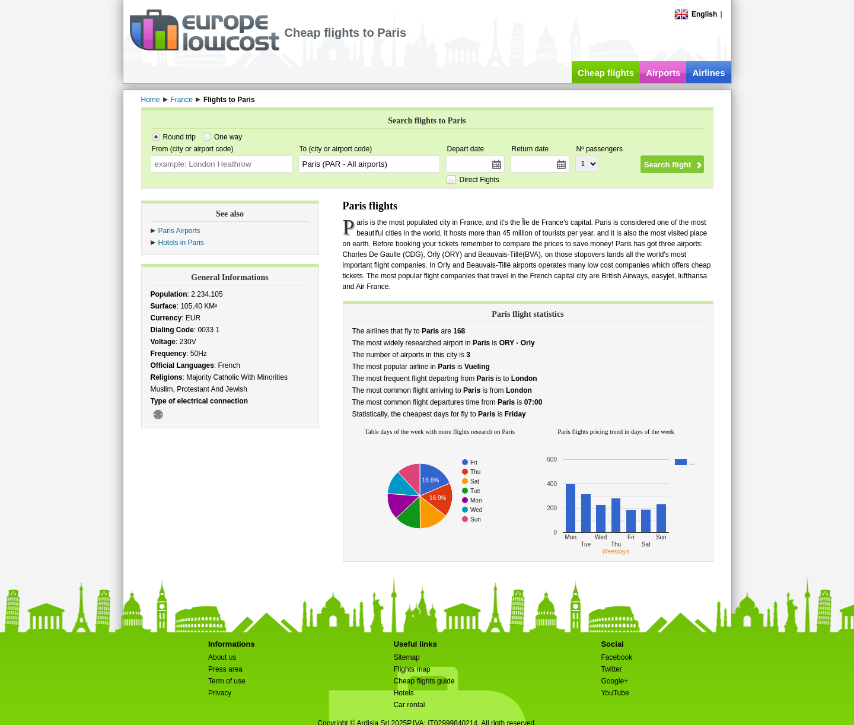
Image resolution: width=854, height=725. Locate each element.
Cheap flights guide (424, 681)
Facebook (616, 657)
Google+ (614, 681)
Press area (225, 669)
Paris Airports (179, 231)
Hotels (404, 693)
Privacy (219, 693)
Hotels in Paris (181, 243)
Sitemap (407, 657)
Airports (663, 73)
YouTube (615, 693)
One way (228, 137)
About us (222, 657)
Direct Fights (479, 180)
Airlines (708, 73)
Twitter (611, 669)
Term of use (227, 681)
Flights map (412, 669)
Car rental (409, 705)
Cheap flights (606, 73)
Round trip (179, 137)
